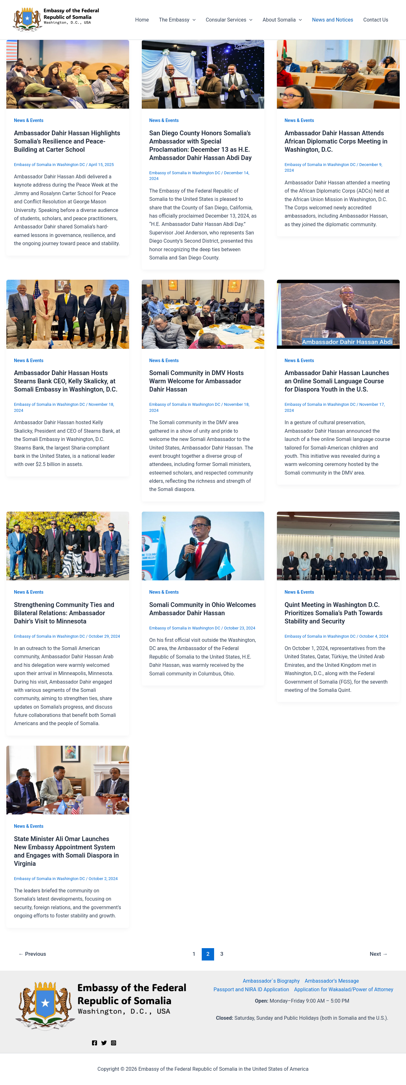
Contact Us (375, 20)
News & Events (28, 120)
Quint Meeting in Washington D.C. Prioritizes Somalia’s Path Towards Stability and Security (334, 613)
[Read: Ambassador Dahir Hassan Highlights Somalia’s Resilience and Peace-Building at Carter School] (67, 74)
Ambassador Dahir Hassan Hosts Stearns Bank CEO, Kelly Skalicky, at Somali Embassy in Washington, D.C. (66, 381)
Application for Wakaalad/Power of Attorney (343, 989)
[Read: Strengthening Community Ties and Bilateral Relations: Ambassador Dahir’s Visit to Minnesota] (67, 546)
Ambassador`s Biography (271, 981)
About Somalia (282, 20)
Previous (32, 954)
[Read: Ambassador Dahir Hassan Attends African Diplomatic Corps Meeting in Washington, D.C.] (338, 74)
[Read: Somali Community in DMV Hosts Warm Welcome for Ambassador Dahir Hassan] (203, 314)
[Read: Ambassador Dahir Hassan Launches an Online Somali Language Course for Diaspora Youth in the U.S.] (338, 314)
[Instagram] (113, 1043)
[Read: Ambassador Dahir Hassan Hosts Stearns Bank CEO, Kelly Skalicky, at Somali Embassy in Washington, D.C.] (67, 314)
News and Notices (332, 20)
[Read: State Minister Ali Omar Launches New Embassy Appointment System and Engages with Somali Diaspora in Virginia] (67, 780)
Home (142, 20)
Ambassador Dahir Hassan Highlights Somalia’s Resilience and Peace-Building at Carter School (67, 141)
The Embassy (177, 20)
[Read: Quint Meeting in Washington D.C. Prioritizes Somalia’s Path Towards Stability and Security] (338, 546)
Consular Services (229, 20)
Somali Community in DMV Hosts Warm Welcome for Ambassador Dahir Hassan (196, 381)
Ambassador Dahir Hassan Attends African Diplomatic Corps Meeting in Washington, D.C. (336, 141)
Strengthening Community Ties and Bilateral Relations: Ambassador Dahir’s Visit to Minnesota (64, 613)
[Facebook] (94, 1043)
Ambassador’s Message (332, 981)
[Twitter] (104, 1043)
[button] (192, 20)
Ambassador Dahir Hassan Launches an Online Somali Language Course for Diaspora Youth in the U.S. (337, 381)
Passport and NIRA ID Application (251, 989)
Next (379, 954)
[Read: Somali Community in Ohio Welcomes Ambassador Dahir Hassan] (203, 546)
